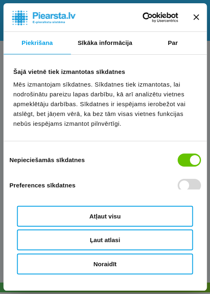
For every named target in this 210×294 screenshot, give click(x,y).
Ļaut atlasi (105, 239)
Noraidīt (105, 264)
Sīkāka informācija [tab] (105, 42)
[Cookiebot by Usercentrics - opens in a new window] (142, 17)
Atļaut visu (105, 216)
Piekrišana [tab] (37, 42)
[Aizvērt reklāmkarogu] (196, 17)
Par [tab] (173, 42)
